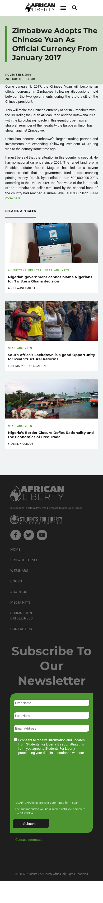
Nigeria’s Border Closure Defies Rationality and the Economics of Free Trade (51, 435)
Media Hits (20, 602)
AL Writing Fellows (24, 270)
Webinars (19, 571)
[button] (63, 7)
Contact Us (21, 629)
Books (16, 581)
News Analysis (57, 270)
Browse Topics (24, 560)
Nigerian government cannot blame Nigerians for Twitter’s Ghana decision (50, 279)
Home (15, 549)
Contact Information (29, 840)
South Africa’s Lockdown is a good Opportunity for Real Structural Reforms (51, 357)
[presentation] (53, 783)
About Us (18, 592)
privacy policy (28, 757)
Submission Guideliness (21, 615)
